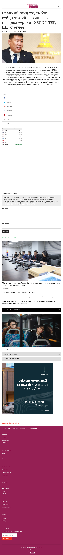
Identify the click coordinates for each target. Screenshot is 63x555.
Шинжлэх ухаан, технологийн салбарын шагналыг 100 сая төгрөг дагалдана (31, 297)
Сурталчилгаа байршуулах (19, 428)
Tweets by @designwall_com (11, 423)
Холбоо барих (33, 428)
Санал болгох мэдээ (9, 237)
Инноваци (5, 475)
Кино (3, 453)
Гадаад (4, 521)
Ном (3, 486)
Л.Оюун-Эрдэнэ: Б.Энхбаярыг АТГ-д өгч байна (19, 292)
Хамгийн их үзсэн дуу (11, 354)
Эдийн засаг (5, 440)
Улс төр (5, 31)
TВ (3, 459)
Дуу (3, 456)
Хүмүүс (4, 491)
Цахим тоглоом (6, 472)
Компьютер (5, 470)
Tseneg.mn (32, 549)
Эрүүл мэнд (5, 488)
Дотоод (4, 518)
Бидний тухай (6, 428)
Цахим (4, 493)
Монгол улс (5, 504)
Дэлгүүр (4, 437)
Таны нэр (5, 223)
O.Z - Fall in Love (8, 349)
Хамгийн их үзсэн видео (12, 309)
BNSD (40, 547)
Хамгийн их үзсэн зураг (11, 359)
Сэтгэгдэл (5, 208)
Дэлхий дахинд (6, 507)
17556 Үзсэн (22, 31)
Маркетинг (5, 442)
